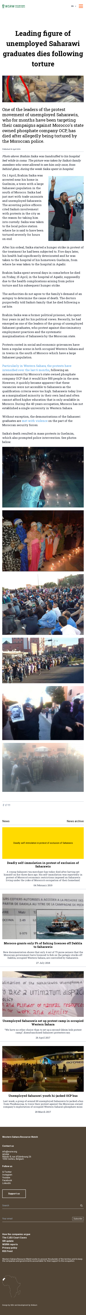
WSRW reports (10, 1244)
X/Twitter (7, 1172)
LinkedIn (6, 1183)
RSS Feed (7, 1251)
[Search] (39, 1206)
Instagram (7, 1174)
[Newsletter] (36, 1219)
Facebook (7, 1180)
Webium (34, 1305)
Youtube (6, 1177)
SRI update (8, 1241)
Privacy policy (9, 1247)
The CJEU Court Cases (14, 1237)
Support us (14, 1193)
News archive (75, 821)
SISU (12, 1305)
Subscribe (78, 1219)
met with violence (35, 421)
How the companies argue (16, 1234)
